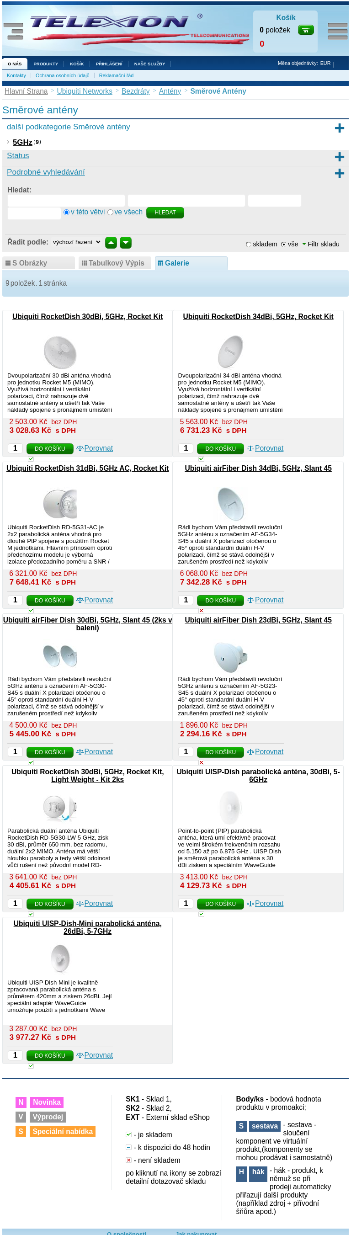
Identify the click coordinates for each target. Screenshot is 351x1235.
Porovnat (99, 448)
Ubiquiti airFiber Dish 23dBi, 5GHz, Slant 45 (258, 620)
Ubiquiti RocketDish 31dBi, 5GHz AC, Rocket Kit (87, 468)
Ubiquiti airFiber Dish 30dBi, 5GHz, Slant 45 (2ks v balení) (87, 624)
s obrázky (29, 263)
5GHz (22, 142)
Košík (77, 63)
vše (293, 244)
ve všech (130, 212)
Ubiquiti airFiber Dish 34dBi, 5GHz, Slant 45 (258, 468)
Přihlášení (109, 63)
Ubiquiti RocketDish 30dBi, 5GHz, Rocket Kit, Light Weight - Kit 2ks (87, 775)
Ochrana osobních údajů (63, 75)
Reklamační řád (116, 75)
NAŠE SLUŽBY (149, 63)
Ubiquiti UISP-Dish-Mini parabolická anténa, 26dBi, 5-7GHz (88, 927)
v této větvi (88, 212)
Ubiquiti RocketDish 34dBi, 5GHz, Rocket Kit (258, 316)
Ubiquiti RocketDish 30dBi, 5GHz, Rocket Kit (87, 316)
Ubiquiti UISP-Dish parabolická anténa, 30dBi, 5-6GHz (258, 775)
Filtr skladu (321, 244)
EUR (325, 63)
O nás (14, 63)
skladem (265, 244)
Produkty (45, 63)
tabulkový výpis (116, 263)
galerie (177, 263)
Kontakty (16, 75)
